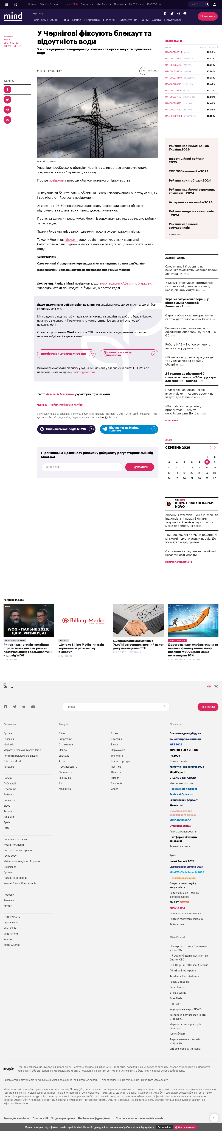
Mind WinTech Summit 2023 (187, 881)
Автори (8, 914)
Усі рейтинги (175, 243)
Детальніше (164, 1127)
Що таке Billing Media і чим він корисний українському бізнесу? (81, 656)
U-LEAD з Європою (183, 786)
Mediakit (9, 753)
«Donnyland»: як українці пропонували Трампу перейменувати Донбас (183, 418)
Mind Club (130, 4)
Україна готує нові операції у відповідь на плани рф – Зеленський (187, 311)
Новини (32, 4)
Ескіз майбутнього (181, 803)
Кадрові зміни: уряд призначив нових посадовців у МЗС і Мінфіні (83, 270)
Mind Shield (11, 942)
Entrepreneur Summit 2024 (186, 875)
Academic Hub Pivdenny (184, 985)
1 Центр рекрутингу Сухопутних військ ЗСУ (188, 957)
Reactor (8, 947)
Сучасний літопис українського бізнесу (183, 821)
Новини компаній (15, 649)
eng (41, 13)
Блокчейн (116, 792)
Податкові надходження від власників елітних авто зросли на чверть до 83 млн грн (189, 402)
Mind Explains (177, 649)
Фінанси (116, 780)
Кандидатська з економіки (185, 922)
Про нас (8, 742)
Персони (9, 903)
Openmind (59, 4)
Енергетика (92, 20)
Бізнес (76, 20)
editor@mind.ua (84, 372)
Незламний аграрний (183, 886)
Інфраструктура (12, 46)
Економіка (65, 786)
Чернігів (42, 405)
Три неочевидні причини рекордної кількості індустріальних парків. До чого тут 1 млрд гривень (191, 547)
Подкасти (74, 4)
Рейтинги (9, 803)
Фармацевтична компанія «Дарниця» (185, 1050)
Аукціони (99, 4)
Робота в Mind (12, 769)
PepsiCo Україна (179, 990)
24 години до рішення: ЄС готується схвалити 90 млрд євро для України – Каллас (190, 385)
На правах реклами (15, 847)
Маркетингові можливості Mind (22, 758)
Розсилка (9, 775)
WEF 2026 (176, 753)
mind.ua (131, 1088)
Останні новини (175, 267)
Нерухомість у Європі (183, 797)
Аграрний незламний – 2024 (191, 210)
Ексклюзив (10, 875)
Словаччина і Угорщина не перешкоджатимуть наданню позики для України (91, 263)
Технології (117, 764)
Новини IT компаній (15, 886)
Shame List (176, 814)
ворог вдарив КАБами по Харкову (125, 283)
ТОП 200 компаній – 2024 (189, 179)
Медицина (65, 797)
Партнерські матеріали (18, 858)
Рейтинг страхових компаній (186, 927)
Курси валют (11, 931)
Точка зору (10, 864)
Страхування (128, 20)
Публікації (45, 4)
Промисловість (68, 775)
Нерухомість (172, 20)
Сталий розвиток (180, 834)
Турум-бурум (177, 1042)
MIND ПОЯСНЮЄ (180, 829)
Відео (7, 814)
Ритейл (115, 786)
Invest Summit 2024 (182, 870)
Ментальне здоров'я (181, 792)
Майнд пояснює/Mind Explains (22, 870)
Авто (61, 792)
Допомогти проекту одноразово (130, 354)
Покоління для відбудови (185, 742)
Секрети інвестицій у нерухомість (183, 894)
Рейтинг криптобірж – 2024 (190, 188)
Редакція (9, 747)
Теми (6, 836)
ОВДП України (173, 49)
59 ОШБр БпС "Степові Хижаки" (189, 973)
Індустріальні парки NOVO (186, 1018)
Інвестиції (109, 20)
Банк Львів (176, 1007)
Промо (64, 649)
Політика (116, 775)
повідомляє (57, 180)
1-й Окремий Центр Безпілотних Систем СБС (189, 966)
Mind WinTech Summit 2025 (187, 775)
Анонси (86, 4)
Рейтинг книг (177, 933)
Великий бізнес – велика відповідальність (184, 903)
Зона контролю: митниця (185, 747)
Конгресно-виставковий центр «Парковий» (188, 1025)
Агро (61, 769)
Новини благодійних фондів (20, 892)
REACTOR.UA (212, 4)
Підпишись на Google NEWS (66, 428)
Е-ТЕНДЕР (175, 1012)
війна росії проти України (67, 405)
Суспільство (11, 43)
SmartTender (177, 995)
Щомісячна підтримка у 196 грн (67, 353)
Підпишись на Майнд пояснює (129, 429)
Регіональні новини (45, 20)
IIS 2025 (175, 764)
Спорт (114, 797)
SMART (179, 911)
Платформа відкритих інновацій (183, 847)
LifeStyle (64, 764)
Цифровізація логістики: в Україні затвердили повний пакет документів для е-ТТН (138, 653)
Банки (144, 20)
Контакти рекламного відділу (21, 764)
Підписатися (207, 16)
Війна (65, 20)
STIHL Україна (178, 1001)
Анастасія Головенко (60, 394)
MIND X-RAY (177, 916)
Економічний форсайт (184, 808)
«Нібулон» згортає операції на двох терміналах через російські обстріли (191, 369)
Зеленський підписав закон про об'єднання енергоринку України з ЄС (190, 340)
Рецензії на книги (180, 855)
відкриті (71, 239)
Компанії (9, 908)
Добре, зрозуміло (185, 1127)
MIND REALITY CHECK (184, 758)
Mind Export (177, 780)
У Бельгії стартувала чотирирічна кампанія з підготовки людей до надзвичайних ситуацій (189, 295)
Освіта (156, 20)
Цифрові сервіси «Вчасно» (185, 1057)
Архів (110, 4)
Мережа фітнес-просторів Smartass (185, 1035)
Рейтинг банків (178, 769)
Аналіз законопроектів (183, 840)
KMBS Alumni (194, 4)
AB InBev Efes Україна (183, 979)
